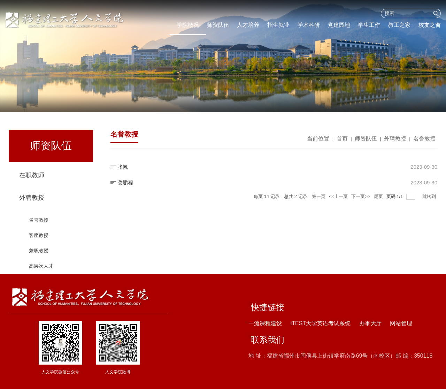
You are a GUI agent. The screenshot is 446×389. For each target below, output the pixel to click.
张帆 (122, 167)
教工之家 (399, 25)
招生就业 (278, 25)
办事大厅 (370, 323)
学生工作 (369, 25)
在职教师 (31, 176)
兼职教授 (38, 255)
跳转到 (429, 196)
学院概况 (188, 25)
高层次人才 (41, 271)
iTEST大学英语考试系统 (321, 323)
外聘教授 (31, 202)
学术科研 (309, 25)
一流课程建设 (265, 323)
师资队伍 (218, 25)
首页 (342, 140)
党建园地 (339, 25)
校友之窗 (429, 25)
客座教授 (38, 240)
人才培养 (248, 25)
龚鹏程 (125, 182)
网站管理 (401, 323)
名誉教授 (38, 225)
